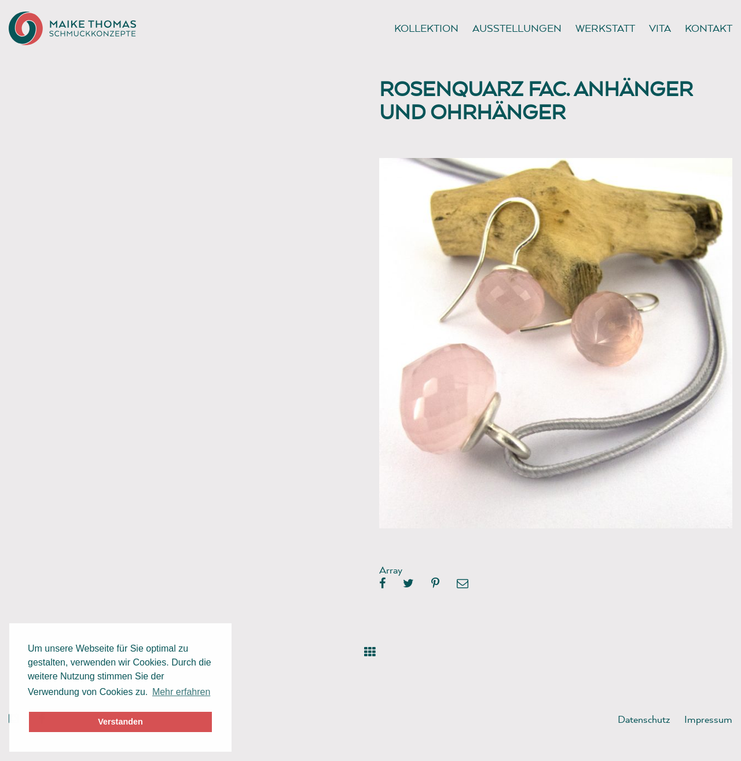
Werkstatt (605, 28)
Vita (660, 28)
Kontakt (708, 28)
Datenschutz (644, 719)
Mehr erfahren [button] (181, 692)
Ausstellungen (517, 28)
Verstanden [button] (120, 721)
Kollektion (426, 28)
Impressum (708, 719)
